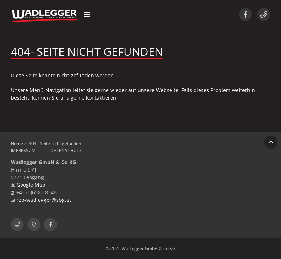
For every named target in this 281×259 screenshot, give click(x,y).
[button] (87, 14)
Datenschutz (66, 150)
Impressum (23, 150)
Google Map (31, 184)
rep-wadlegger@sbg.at (43, 199)
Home (17, 143)
